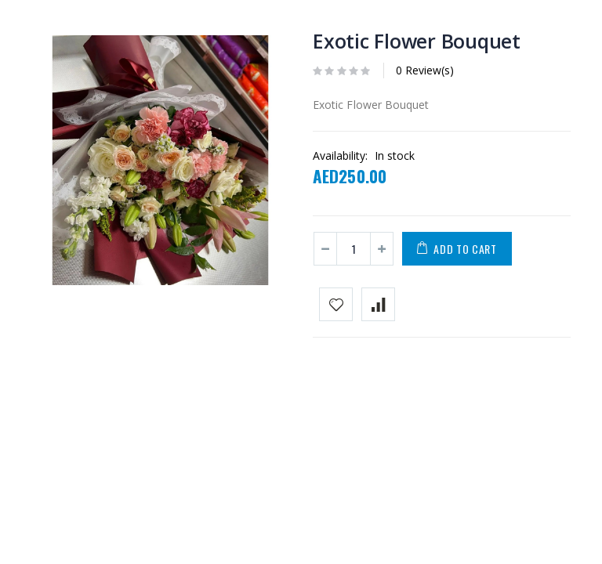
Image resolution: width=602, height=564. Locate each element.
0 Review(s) (425, 70)
